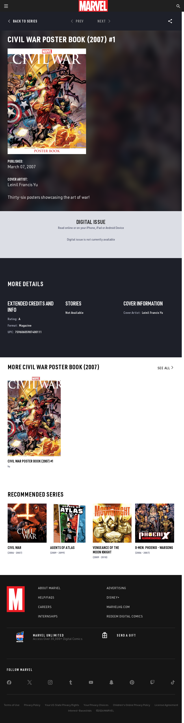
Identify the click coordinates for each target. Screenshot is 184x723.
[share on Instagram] (50, 683)
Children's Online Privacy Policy (131, 705)
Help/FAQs (46, 597)
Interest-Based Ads (80, 710)
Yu (9, 466)
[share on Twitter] (29, 683)
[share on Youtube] (91, 683)
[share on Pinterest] (132, 683)
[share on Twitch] (152, 683)
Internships (48, 616)
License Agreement (166, 705)
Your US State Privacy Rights (62, 705)
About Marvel (49, 588)
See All (166, 368)
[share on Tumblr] (70, 683)
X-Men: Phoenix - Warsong (154, 547)
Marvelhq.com (118, 607)
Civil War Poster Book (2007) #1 (31, 461)
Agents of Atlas (62, 547)
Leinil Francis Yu (23, 184)
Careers (45, 607)
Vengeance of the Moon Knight (106, 549)
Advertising (116, 588)
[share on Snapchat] (111, 683)
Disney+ (113, 597)
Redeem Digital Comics (125, 616)
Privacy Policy (32, 705)
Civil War (14, 547)
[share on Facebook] (9, 683)
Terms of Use (11, 705)
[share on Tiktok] (173, 683)
